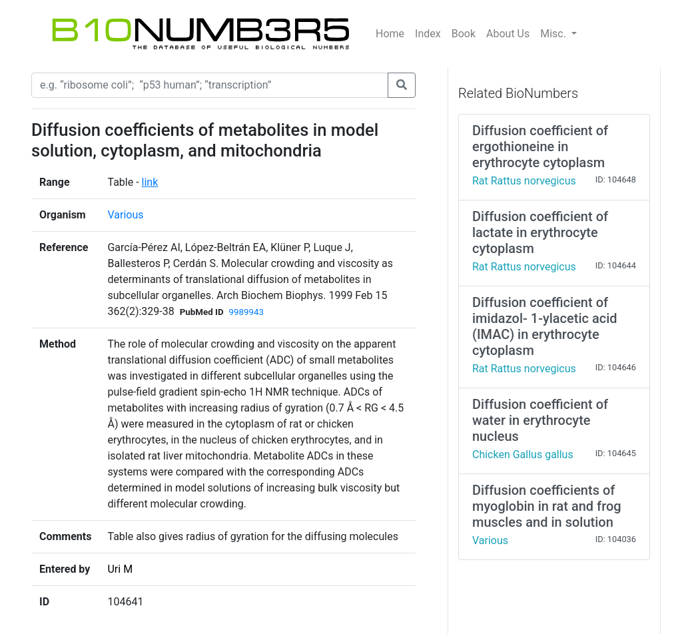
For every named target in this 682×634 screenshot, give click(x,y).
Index (428, 33)
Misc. (554, 33)
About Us (507, 33)
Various (125, 214)
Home (390, 33)
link (150, 182)
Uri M (120, 569)
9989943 (246, 312)
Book (464, 33)
